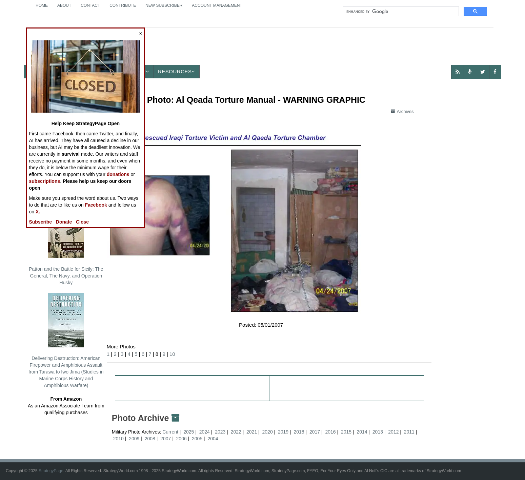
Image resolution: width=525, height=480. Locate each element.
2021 (251, 432)
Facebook (96, 205)
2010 (118, 438)
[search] (400, 11)
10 (172, 354)
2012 (393, 432)
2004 (213, 438)
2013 (377, 432)
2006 (181, 438)
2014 (362, 432)
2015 (346, 432)
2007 (165, 438)
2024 (204, 432)
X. (38, 211)
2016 (330, 432)
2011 (409, 432)
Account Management (217, 5)
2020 (267, 432)
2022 (236, 432)
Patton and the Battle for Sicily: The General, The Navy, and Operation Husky (66, 244)
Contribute (122, 5)
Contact (90, 5)
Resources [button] (176, 71)
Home (42, 5)
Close (82, 222)
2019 (283, 432)
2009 (134, 438)
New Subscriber (163, 5)
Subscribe (40, 222)
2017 (314, 432)
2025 (188, 432)
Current (171, 432)
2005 (197, 438)
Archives (402, 111)
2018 (299, 432)
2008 (150, 438)
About (64, 5)
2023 (220, 432)
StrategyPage (51, 470)
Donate (64, 222)
